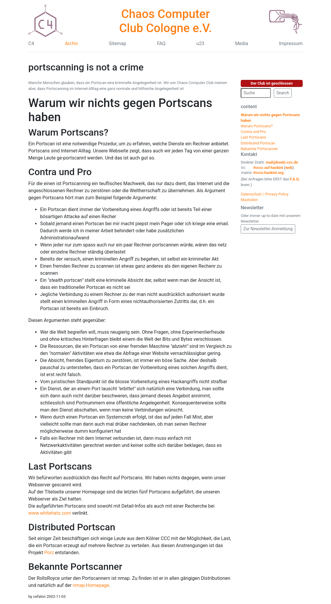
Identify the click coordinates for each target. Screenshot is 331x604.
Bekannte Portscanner (75, 566)
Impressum (291, 43)
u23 (200, 43)
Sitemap (117, 43)
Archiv (71, 43)
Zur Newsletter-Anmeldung (268, 228)
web (289, 167)
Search (282, 92)
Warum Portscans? (68, 132)
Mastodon (249, 200)
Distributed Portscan (71, 527)
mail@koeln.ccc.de (282, 162)
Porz (49, 552)
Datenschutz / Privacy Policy (265, 194)
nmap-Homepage (91, 585)
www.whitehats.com (49, 513)
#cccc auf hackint (268, 167)
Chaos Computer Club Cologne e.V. (165, 21)
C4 (31, 43)
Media (241, 43)
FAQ (161, 43)
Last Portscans (60, 466)
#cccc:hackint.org (268, 172)
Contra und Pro (60, 171)
